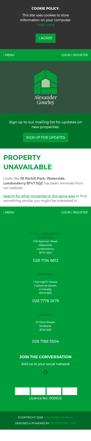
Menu (8, 55)
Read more (45, 25)
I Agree (45, 38)
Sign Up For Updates (45, 138)
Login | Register (74, 55)
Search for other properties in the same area (39, 196)
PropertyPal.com (63, 423)
